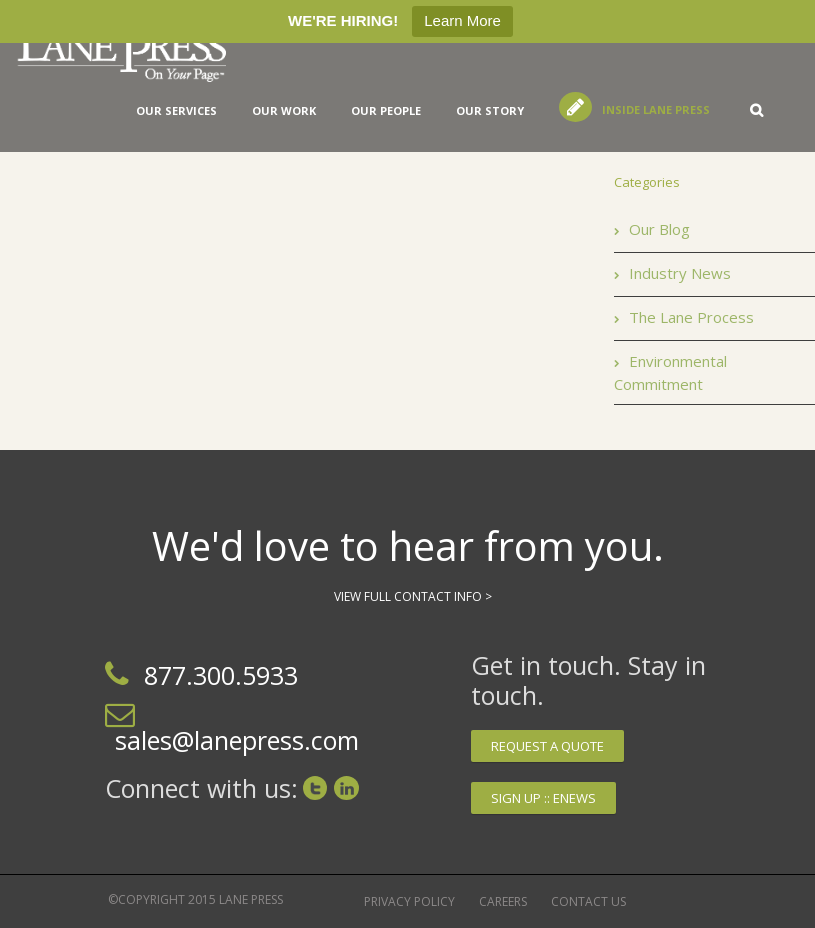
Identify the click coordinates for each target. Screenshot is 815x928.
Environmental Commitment (670, 372)
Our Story (490, 110)
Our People (386, 110)
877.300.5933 (221, 675)
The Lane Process (691, 317)
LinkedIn (346, 788)
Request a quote (547, 746)
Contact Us (588, 901)
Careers (503, 901)
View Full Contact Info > (413, 596)
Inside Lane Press (656, 109)
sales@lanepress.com (237, 740)
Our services (176, 110)
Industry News (680, 273)
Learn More (462, 20)
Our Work (284, 110)
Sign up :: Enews (543, 798)
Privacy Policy (409, 901)
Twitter (315, 788)
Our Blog (659, 229)
